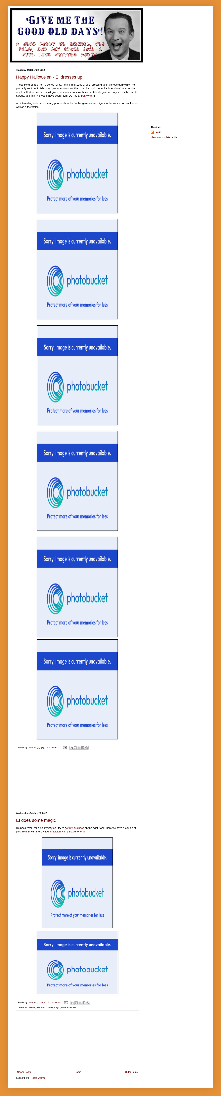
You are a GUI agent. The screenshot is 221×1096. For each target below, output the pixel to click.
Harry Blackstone (45, 1007)
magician (55, 831)
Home (78, 1072)
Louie (158, 132)
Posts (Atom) (38, 1078)
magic (57, 1007)
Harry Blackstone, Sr (73, 831)
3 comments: (53, 747)
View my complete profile (164, 137)
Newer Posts (24, 1072)
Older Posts (131, 1072)
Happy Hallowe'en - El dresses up (49, 77)
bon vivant (87, 95)
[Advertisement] (77, 782)
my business (76, 827)
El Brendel (30, 1007)
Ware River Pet (68, 1007)
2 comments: (54, 1002)
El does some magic (36, 820)
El (29, 831)
